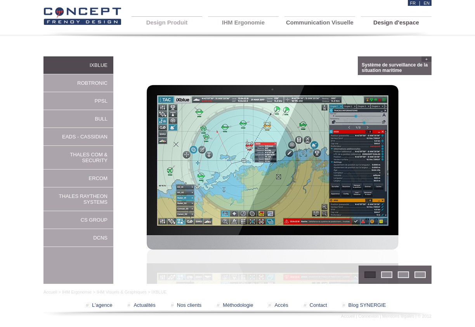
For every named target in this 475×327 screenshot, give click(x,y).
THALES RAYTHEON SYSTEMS (83, 199)
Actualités (144, 305)
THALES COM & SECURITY (88, 157)
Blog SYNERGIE (367, 305)
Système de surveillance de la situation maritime (396, 66)
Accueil (50, 292)
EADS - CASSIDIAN (84, 137)
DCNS (100, 238)
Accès (281, 305)
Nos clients (189, 305)
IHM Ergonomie (77, 292)
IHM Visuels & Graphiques (122, 292)
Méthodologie (238, 305)
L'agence (102, 305)
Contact (318, 305)
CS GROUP (94, 220)
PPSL (101, 101)
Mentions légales (398, 316)
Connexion (368, 316)
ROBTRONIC (92, 83)
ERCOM (98, 178)
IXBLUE (98, 65)
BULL (101, 119)
